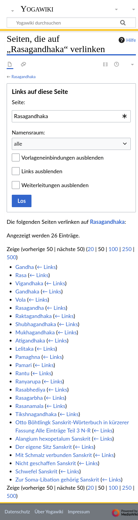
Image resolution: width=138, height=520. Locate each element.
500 (11, 257)
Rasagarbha (29, 397)
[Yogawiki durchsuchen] (71, 22)
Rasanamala (29, 405)
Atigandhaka (30, 340)
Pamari (23, 365)
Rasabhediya (30, 389)
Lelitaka (24, 348)
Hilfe (126, 40)
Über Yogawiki (48, 511)
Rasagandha (29, 307)
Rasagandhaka (24, 76)
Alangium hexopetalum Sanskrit (52, 438)
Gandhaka (27, 291)
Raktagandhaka (33, 316)
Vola (20, 299)
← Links (46, 266)
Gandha (24, 266)
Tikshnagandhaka (36, 414)
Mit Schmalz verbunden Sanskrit (53, 455)
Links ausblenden (41, 171)
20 (90, 249)
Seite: (18, 102)
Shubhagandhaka (35, 324)
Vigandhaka (29, 283)
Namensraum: (28, 132)
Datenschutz (17, 511)
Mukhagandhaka (35, 332)
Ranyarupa (28, 381)
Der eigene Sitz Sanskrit (43, 446)
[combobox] (71, 116)
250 (127, 249)
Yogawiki (37, 9)
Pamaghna (27, 356)
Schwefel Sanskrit (36, 471)
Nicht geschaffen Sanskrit (45, 463)
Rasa (21, 275)
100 (113, 249)
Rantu (22, 373)
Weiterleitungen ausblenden (55, 185)
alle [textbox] (18, 143)
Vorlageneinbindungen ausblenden (62, 157)
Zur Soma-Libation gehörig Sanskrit (57, 479)
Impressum (79, 511)
